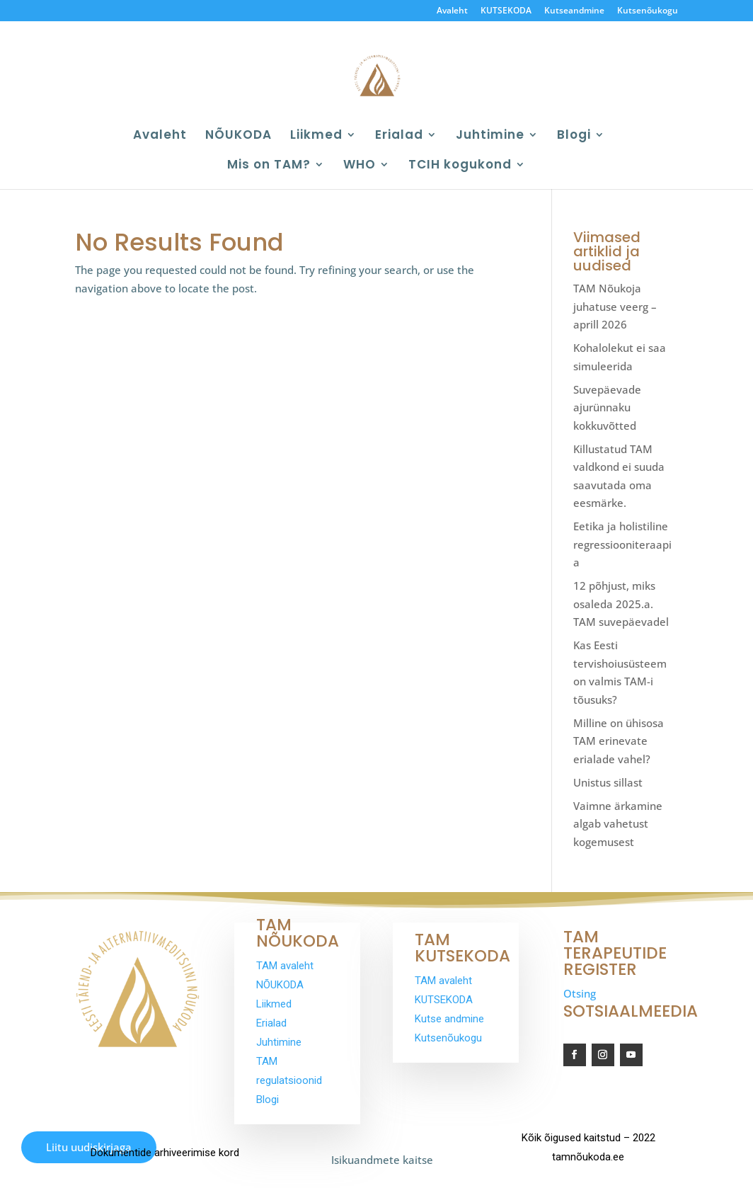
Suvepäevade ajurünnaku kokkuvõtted (607, 407)
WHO (359, 166)
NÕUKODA (238, 136)
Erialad (399, 136)
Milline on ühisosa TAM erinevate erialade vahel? (618, 741)
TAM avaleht (285, 965)
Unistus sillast (608, 782)
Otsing (579, 993)
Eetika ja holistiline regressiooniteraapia (622, 544)
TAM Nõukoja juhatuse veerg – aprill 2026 (615, 306)
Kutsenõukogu (647, 11)
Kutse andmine (449, 1018)
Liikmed (316, 136)
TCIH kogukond (460, 166)
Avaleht (452, 11)
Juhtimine (490, 136)
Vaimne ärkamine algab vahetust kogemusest (617, 824)
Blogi (574, 136)
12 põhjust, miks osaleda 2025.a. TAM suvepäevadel (621, 603)
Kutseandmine (574, 11)
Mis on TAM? (269, 166)
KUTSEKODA (506, 11)
